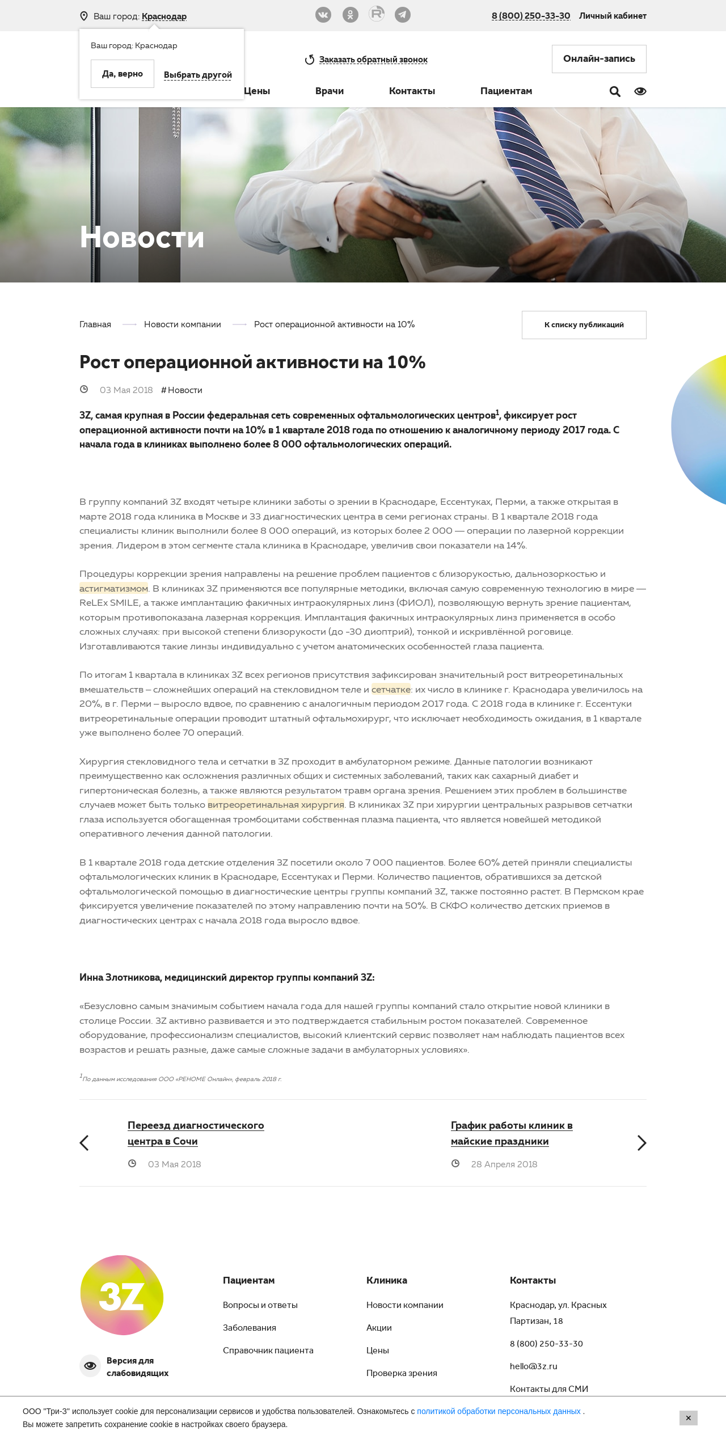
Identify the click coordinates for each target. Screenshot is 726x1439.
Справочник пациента (268, 1351)
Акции (379, 1328)
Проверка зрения (401, 1374)
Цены (257, 92)
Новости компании (405, 1306)
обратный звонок (373, 59)
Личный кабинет (613, 15)
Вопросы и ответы (260, 1306)
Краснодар (164, 16)
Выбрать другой (198, 76)
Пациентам (506, 92)
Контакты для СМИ (549, 1390)
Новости (185, 390)
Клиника (386, 1282)
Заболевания (249, 1328)
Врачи (329, 92)
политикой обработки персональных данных (500, 1411)
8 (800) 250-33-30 (531, 15)
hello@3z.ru (534, 1367)
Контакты (412, 92)
